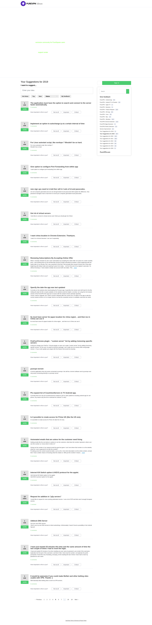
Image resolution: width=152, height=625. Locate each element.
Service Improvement (105, 129)
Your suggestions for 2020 (107, 136)
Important (67, 112)
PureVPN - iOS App (105, 112)
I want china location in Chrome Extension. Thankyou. (52, 236)
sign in (116, 83)
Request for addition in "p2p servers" (45, 497)
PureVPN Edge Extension (107, 124)
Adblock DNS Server (38, 521)
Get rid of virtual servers (40, 213)
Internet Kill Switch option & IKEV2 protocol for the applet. (54, 472)
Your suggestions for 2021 (107, 138)
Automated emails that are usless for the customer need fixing (56, 439)
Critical (77, 112)
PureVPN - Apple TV (105, 104)
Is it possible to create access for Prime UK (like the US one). (55, 417)
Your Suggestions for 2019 (107, 133)
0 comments (33, 107)
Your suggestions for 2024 (107, 146)
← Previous (38, 599)
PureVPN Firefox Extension (107, 126)
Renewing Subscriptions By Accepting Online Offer (51, 258)
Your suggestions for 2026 (107, 148)
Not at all (57, 112)
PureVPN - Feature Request (107, 109)
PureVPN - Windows (105, 119)
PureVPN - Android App (106, 100)
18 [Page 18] (68, 599)
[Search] (127, 91)
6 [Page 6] (58, 599)
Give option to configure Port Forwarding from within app (54, 167)
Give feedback (105, 97)
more (75, 267)
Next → (77, 599)
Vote (24, 109)
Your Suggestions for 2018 (107, 131)
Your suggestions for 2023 (107, 143)
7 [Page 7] (61, 599)
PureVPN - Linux (104, 114)
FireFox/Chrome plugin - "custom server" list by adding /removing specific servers (61, 342)
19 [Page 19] (72, 599)
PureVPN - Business (105, 107)
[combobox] (113, 91)
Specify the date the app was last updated (47, 287)
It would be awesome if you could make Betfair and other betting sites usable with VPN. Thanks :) (59, 577)
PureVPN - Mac (104, 117)
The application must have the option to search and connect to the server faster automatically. (60, 104)
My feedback (65, 96)
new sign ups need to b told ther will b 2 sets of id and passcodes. (57, 189)
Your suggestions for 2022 (107, 141)
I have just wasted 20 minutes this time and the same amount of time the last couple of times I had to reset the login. (60, 547)
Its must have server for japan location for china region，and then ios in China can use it (60, 318)
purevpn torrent (36, 369)
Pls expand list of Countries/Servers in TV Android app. (53, 393)
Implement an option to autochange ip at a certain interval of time (57, 124)
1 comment (33, 504)
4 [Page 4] (52, 599)
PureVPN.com (105, 152)
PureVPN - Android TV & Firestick (109, 102)
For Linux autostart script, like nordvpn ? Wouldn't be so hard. (56, 142)
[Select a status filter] (51, 96)
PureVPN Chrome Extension (107, 121)
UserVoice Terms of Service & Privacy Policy (76, 620)
